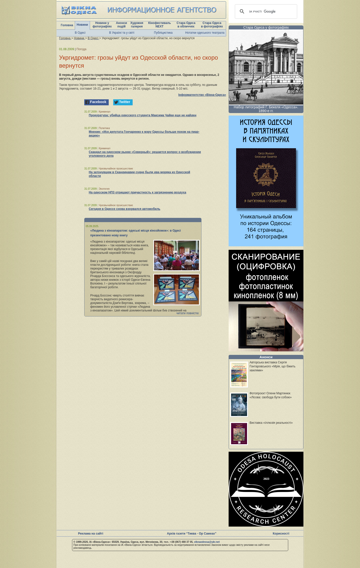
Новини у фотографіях (102, 24)
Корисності (281, 533)
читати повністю (187, 313)
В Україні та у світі (121, 32)
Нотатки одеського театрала (204, 32)
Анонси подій (121, 24)
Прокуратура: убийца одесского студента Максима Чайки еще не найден (142, 115)
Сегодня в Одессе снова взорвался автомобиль (124, 209)
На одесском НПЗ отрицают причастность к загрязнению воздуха (137, 192)
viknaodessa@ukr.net (207, 542)
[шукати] (265, 11)
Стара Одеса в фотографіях (212, 24)
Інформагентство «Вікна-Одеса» (202, 95)
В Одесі (80, 32)
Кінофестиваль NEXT (159, 24)
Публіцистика (163, 32)
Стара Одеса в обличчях (186, 24)
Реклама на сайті (90, 533)
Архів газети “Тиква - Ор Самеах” (191, 533)
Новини (82, 24)
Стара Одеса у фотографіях (266, 27)
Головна (67, 25)
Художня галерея (136, 24)
